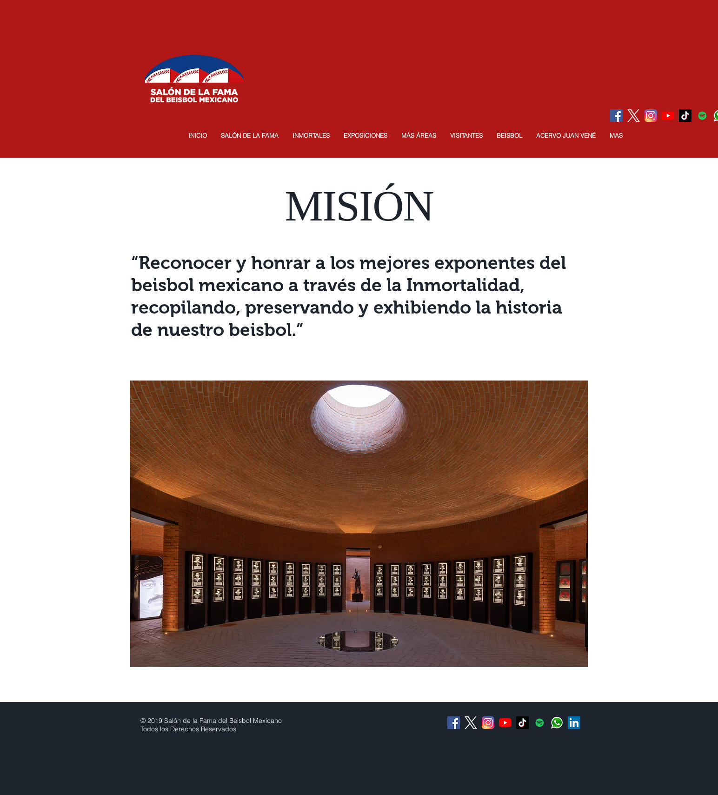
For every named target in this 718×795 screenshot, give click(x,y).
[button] (250, 135)
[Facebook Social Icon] (616, 115)
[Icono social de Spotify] (702, 115)
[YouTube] (668, 115)
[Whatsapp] (557, 722)
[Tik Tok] (685, 115)
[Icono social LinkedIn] (574, 722)
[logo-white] (633, 115)
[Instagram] (651, 115)
